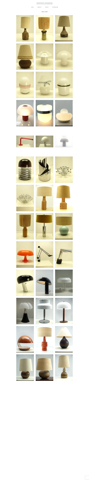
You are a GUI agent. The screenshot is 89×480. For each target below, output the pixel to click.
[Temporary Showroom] (44, 3)
